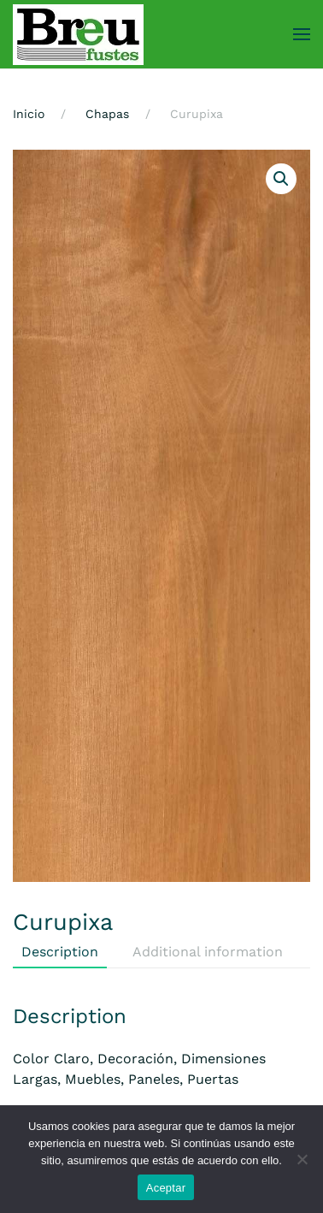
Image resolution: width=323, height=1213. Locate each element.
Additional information (207, 952)
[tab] (199, 953)
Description (59, 952)
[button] (301, 34)
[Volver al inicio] (78, 34)
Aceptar (166, 1187)
